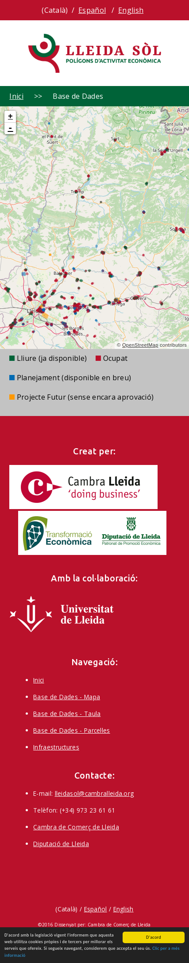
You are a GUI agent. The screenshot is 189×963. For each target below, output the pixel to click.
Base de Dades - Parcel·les (71, 730)
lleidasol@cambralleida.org (94, 793)
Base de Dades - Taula (66, 713)
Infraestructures (56, 747)
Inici (16, 96)
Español (92, 10)
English (130, 10)
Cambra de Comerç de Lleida (76, 827)
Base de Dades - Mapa (66, 697)
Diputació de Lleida (61, 843)
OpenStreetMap (140, 345)
